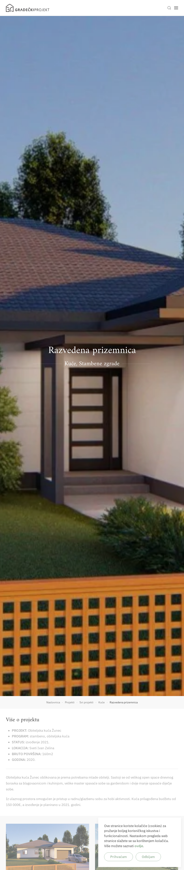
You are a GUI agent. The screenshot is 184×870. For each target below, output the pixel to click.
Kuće (70, 364)
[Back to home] (27, 8)
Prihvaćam (118, 857)
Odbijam (148, 857)
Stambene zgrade (99, 364)
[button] (169, 8)
